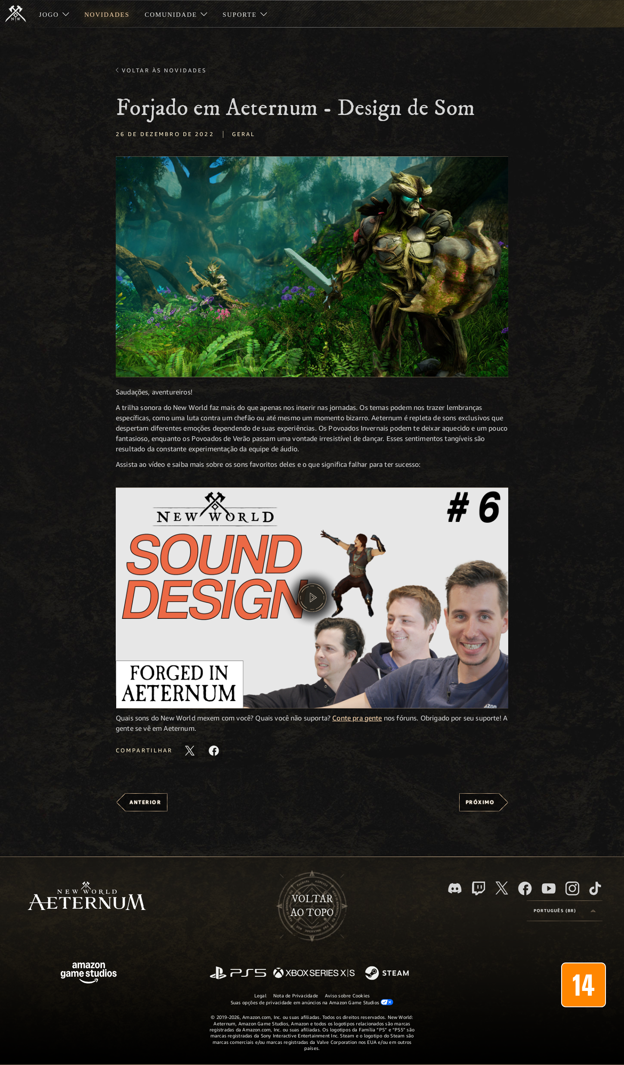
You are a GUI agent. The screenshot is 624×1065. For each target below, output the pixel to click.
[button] (312, 266)
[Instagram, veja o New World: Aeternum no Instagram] (572, 888)
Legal (260, 995)
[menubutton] (564, 910)
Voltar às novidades (164, 70)
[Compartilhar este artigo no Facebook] (213, 750)
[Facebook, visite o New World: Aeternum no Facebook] (525, 888)
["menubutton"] (54, 14)
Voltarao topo (312, 906)
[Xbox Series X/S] (314, 973)
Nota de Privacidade (295, 995)
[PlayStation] (238, 973)
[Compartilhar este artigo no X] (189, 750)
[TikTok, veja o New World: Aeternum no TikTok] (595, 888)
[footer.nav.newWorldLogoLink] (87, 897)
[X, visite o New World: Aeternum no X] (501, 888)
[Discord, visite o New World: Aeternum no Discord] (455, 888)
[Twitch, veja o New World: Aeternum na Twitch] (478, 888)
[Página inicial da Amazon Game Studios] (89, 974)
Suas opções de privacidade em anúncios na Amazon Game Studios (312, 1002)
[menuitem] (54, 14)
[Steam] (388, 974)
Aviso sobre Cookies (347, 995)
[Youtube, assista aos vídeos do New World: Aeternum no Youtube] (549, 888)
